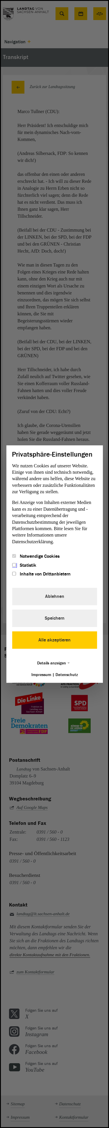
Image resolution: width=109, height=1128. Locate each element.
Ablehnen (54, 596)
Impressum (41, 674)
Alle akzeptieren (54, 640)
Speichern (55, 618)
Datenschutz (67, 674)
